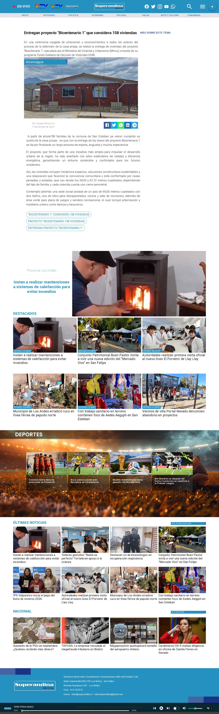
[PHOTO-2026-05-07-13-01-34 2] (109, 352)
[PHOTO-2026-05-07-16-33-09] (133, 552)
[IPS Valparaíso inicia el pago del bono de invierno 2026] (36, 600)
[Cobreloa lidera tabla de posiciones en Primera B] (47, 481)
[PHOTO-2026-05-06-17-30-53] (109, 408)
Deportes (35, 455)
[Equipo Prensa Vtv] (55, 123)
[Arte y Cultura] (170, 15)
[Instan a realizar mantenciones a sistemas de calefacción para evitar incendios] (45, 359)
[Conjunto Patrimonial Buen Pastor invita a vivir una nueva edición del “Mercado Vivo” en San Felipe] (109, 359)
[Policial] (122, 15)
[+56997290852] (173, 10)
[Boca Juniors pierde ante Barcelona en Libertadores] (88, 481)
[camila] (182, 643)
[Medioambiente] (43, 523)
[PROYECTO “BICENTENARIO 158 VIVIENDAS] (56, 221)
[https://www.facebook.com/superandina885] (147, 10)
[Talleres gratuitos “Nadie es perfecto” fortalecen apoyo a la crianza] (85, 559)
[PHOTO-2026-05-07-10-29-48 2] (45, 408)
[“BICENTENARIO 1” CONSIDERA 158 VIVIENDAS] (58, 214)
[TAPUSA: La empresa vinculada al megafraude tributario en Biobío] (85, 650)
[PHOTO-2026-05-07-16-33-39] (85, 552)
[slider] (22, 711)
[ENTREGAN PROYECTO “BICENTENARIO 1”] (55, 228)
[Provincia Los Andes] (22, 351)
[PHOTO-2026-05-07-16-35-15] (45, 352)
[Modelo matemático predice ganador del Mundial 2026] (130, 481)
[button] (58, 214)
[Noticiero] (49, 15)
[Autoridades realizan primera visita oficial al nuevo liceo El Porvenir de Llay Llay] (174, 359)
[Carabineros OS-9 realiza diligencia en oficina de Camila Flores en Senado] (182, 650)
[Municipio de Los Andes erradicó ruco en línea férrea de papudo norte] (45, 415)
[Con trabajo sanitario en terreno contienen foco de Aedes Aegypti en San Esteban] (109, 415)
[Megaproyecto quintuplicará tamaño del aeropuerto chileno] (133, 650)
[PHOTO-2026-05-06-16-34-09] (174, 408)
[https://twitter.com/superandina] (153, 10)
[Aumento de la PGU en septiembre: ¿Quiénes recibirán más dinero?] (36, 643)
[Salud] (146, 15)
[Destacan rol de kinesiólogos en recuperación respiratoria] (133, 559)
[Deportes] (36, 454)
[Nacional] (43, 611)
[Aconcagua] (45, 62)
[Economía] (97, 15)
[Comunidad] (194, 15)
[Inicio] (25, 15)
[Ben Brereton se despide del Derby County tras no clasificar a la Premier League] (172, 481)
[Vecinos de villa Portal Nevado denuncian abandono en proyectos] (174, 415)
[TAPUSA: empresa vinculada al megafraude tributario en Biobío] (85, 643)
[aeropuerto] (133, 643)
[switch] (176, 708)
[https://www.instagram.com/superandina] (160, 10)
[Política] (73, 15)
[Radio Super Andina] (189, 10)
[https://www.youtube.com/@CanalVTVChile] (166, 10)
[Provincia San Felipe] (151, 351)
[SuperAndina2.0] (109, 10)
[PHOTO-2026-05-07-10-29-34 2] (174, 352)
